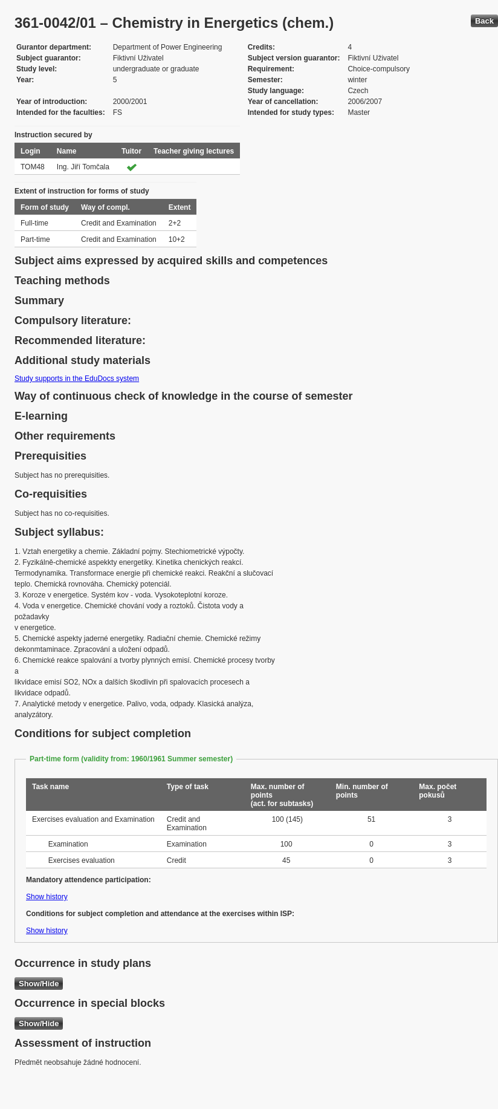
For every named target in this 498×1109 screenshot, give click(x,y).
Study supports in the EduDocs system (77, 378)
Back (484, 20)
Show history (47, 897)
